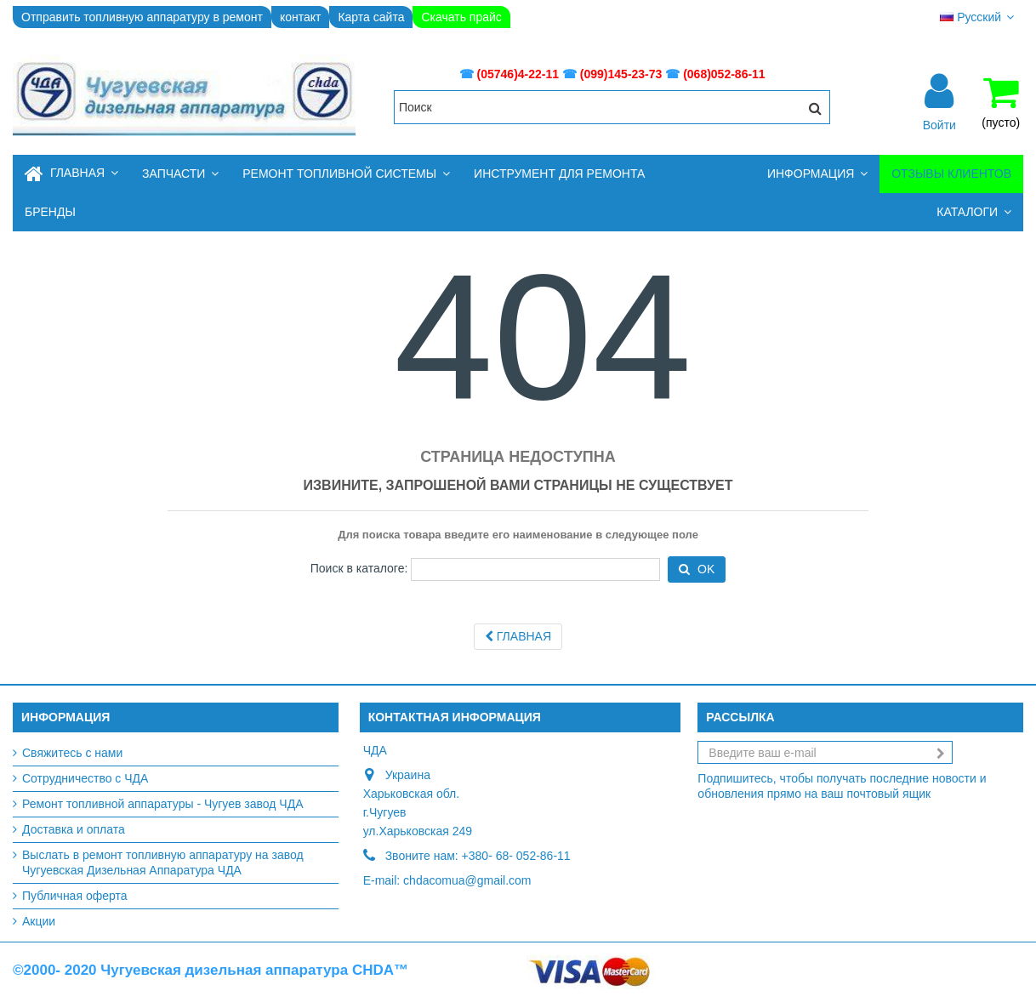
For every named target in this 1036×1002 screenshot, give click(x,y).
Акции (38, 921)
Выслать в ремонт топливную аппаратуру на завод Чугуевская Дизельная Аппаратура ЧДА (163, 862)
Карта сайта (371, 17)
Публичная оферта (75, 895)
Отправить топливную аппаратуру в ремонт (142, 17)
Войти (939, 124)
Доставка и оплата (73, 829)
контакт (301, 17)
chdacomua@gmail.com (467, 880)
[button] (180, 174)
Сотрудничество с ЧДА (85, 778)
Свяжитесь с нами (72, 753)
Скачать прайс (461, 17)
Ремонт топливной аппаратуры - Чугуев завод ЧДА (163, 804)
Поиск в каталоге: (359, 568)
